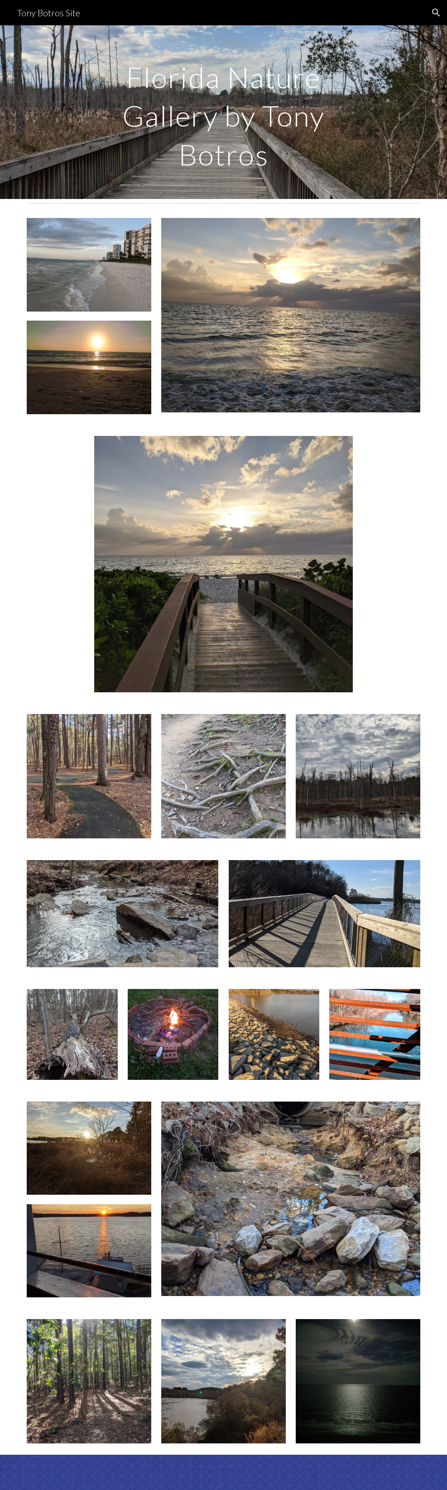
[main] (223, 112)
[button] (436, 13)
